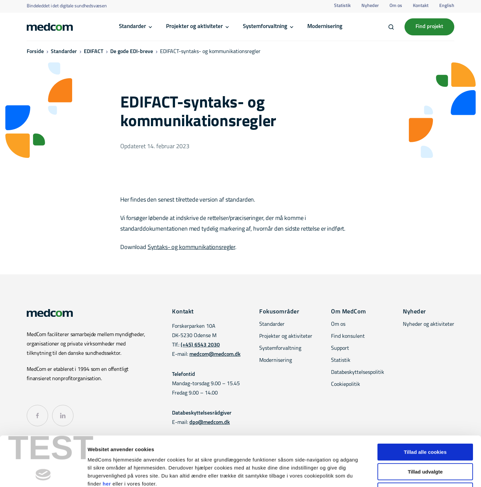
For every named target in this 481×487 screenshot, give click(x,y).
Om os (395, 5)
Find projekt (429, 26)
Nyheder (370, 5)
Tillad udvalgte (425, 425)
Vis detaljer (347, 474)
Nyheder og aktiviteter (428, 324)
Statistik (342, 5)
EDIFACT (93, 51)
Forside (35, 51)
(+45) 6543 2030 (200, 345)
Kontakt (421, 5)
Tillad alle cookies (425, 405)
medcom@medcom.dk (214, 354)
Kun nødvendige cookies (425, 444)
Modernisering (324, 26)
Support (340, 348)
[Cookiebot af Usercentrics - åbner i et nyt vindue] (43, 474)
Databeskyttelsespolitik (357, 372)
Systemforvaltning (265, 26)
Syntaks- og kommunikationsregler (191, 247)
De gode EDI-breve (131, 51)
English (446, 5)
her (107, 437)
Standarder (132, 26)
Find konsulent (348, 336)
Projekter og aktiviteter (194, 26)
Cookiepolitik (345, 384)
